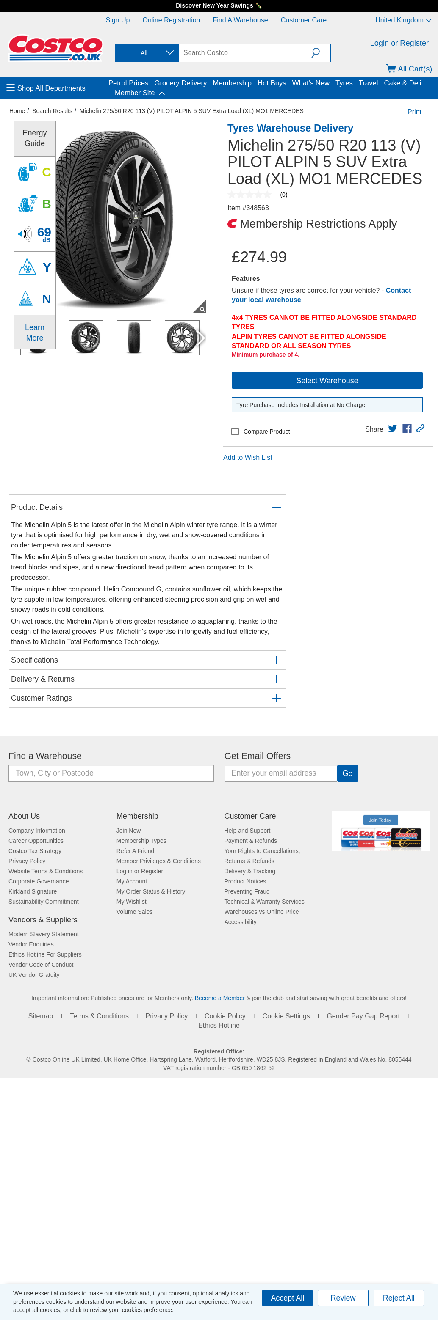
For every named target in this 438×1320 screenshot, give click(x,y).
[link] (393, 428)
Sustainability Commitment (43, 901)
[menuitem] (56, 88)
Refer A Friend (135, 850)
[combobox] (146, 53)
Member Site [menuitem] (135, 93)
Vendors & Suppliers (43, 920)
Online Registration (171, 20)
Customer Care (304, 20)
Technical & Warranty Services (265, 901)
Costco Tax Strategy (34, 850)
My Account (131, 881)
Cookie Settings (286, 1016)
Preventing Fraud (247, 891)
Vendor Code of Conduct (40, 964)
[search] (245, 52)
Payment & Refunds (251, 840)
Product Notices (245, 881)
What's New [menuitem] (311, 83)
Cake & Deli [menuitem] (402, 83)
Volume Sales (134, 911)
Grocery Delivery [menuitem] (180, 83)
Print (414, 112)
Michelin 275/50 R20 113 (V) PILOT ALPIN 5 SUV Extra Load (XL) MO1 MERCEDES (192, 110)
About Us (24, 816)
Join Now (128, 830)
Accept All (287, 1298)
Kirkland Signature (32, 891)
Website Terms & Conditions (45, 871)
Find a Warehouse (240, 20)
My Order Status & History (151, 891)
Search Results (52, 110)
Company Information (36, 830)
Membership (137, 816)
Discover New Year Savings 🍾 (219, 5)
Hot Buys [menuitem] (272, 83)
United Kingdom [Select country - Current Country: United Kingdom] (403, 20)
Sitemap (40, 1016)
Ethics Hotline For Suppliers (45, 954)
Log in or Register (140, 871)
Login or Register (399, 43)
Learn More (34, 332)
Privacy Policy (26, 861)
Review (342, 1298)
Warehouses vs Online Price (262, 911)
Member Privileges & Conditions (158, 861)
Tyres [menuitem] (344, 83)
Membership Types (141, 840)
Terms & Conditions (99, 1016)
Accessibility (241, 921)
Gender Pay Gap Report (363, 1016)
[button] (320, 52)
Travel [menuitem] (368, 83)
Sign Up (118, 20)
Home (17, 110)
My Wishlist (131, 901)
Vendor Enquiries (31, 944)
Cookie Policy (225, 1016)
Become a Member (220, 998)
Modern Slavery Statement (43, 934)
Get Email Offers (258, 756)
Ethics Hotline (219, 1025)
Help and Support (248, 830)
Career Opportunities (36, 840)
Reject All (399, 1298)
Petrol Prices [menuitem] (128, 83)
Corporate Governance (38, 881)
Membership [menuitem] (232, 83)
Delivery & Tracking (250, 871)
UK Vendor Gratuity (34, 974)
